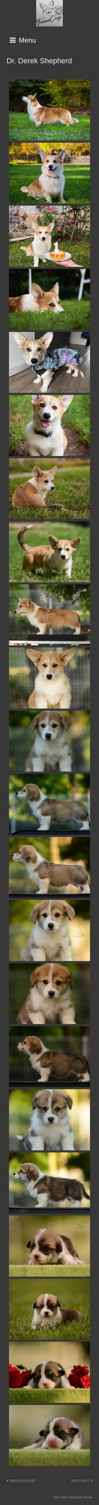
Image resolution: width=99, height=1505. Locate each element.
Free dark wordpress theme (73, 1497)
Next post (80, 1481)
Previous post (22, 1481)
